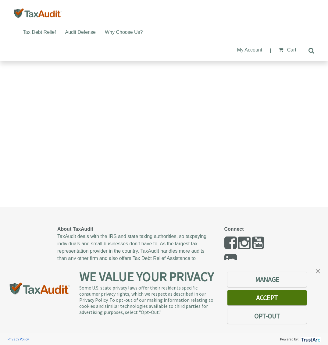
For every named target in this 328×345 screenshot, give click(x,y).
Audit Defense (80, 32)
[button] (318, 271)
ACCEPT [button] (267, 297)
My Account (249, 49)
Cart (287, 49)
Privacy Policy (18, 339)
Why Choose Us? (124, 32)
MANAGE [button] (267, 279)
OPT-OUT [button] (267, 316)
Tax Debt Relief (39, 32)
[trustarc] (310, 339)
